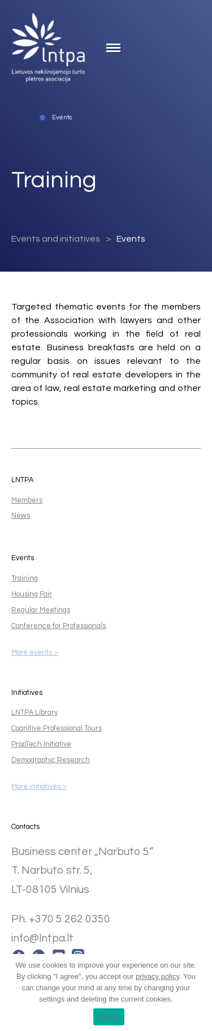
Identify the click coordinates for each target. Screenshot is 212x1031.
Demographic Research (50, 760)
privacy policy (157, 976)
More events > (34, 652)
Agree (109, 1017)
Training (24, 578)
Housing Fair (31, 594)
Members (26, 500)
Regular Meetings (40, 610)
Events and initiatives (55, 238)
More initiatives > (39, 787)
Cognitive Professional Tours (56, 728)
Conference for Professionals (58, 626)
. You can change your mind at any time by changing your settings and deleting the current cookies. (109, 987)
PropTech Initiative (41, 744)
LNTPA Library (34, 712)
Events (130, 238)
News (20, 515)
